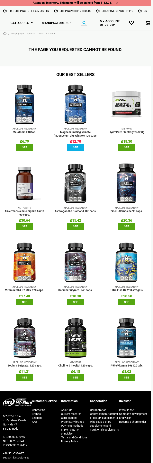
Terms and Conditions (74, 437)
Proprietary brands (72, 421)
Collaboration (98, 410)
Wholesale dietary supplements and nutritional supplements (104, 425)
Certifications (69, 417)
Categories (20, 22)
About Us (66, 410)
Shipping (37, 417)
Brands (36, 413)
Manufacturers (55, 22)
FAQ (34, 421)
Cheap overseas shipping (117, 11)
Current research (71, 413)
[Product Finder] (84, 23)
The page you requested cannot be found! (33, 33)
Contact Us (38, 410)
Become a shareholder (132, 421)
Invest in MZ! (127, 410)
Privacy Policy (69, 441)
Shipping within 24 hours (75, 11)
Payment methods (72, 425)
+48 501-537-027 (13, 453)
